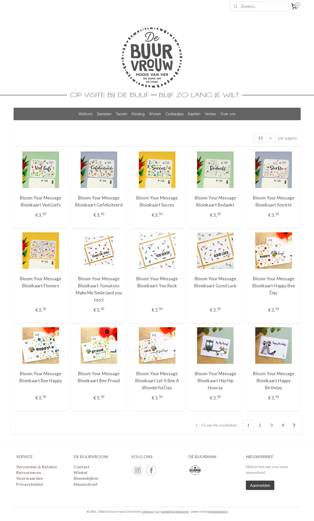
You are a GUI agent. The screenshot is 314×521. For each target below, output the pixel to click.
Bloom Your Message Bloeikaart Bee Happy (40, 377)
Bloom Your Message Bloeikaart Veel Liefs (40, 201)
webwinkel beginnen (175, 511)
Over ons (228, 114)
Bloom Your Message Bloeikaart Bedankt (215, 201)
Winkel (80, 472)
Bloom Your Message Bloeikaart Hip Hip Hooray (215, 380)
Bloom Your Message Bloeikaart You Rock (157, 282)
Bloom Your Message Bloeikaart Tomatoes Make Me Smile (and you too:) (98, 289)
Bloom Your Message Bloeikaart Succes (157, 201)
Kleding (138, 114)
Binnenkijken (86, 478)
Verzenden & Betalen (36, 466)
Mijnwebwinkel (217, 511)
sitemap (147, 511)
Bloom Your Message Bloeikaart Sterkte (273, 201)
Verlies (210, 114)
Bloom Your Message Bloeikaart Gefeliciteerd (98, 201)
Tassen (121, 114)
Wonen (155, 114)
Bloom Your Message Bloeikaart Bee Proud (99, 377)
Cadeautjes (174, 114)
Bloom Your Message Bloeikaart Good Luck (215, 282)
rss (157, 511)
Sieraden (104, 114)
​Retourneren (28, 472)
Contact (82, 466)
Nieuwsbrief (86, 484)
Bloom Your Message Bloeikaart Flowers (40, 282)
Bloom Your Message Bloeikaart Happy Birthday (273, 380)
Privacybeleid (29, 484)
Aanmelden (260, 485)
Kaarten (194, 114)
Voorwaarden (29, 478)
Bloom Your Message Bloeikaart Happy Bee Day (273, 285)
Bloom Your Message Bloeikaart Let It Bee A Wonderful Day (157, 380)
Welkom (85, 114)
